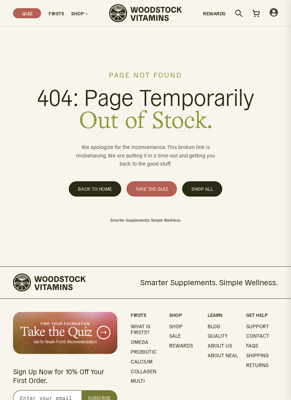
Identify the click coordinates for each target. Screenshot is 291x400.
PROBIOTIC (144, 352)
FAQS (252, 346)
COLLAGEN (143, 371)
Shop (79, 13)
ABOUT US (220, 346)
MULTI (138, 381)
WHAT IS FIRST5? (140, 329)
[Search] (238, 13)
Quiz (27, 13)
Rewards (214, 13)
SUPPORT (257, 326)
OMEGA (139, 342)
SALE (175, 336)
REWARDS (181, 346)
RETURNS (257, 365)
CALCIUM (142, 362)
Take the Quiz (152, 189)
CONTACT (257, 336)
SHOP (175, 326)
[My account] (273, 13)
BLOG (214, 326)
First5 (56, 13)
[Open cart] (256, 13)
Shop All (202, 189)
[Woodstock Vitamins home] (145, 13)
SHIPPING (257, 355)
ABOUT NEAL (223, 355)
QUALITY (218, 336)
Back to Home (95, 189)
